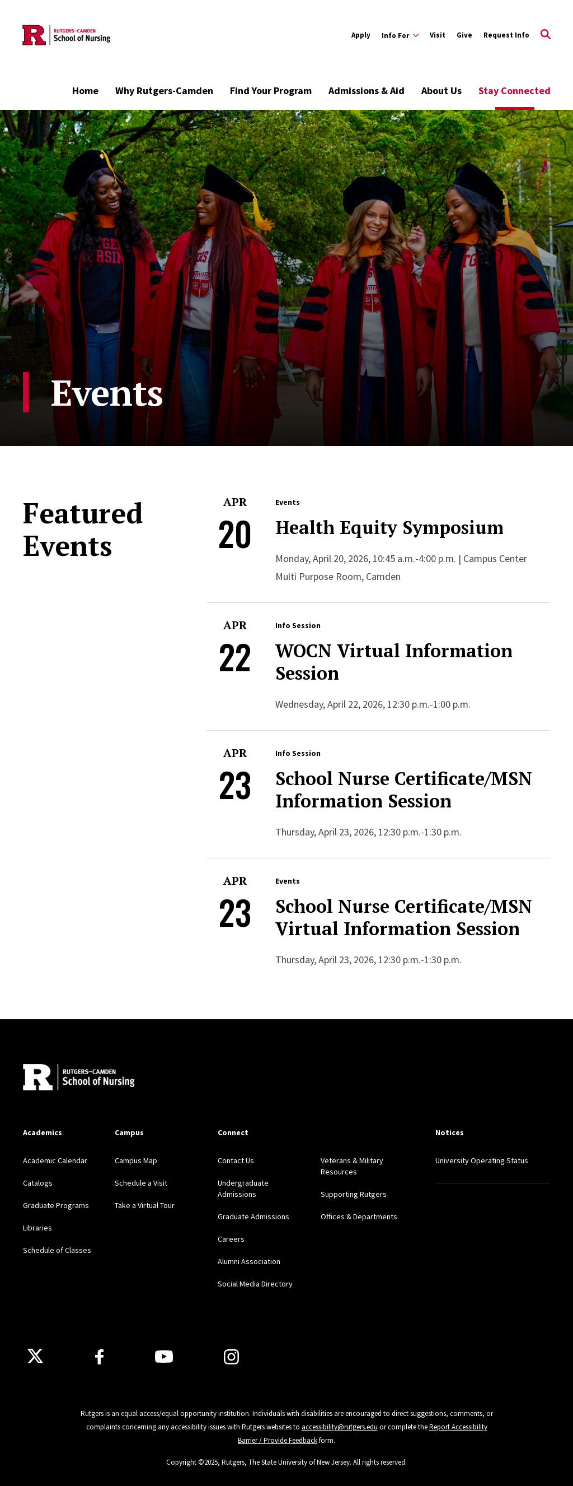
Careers (231, 1239)
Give (464, 35)
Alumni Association (249, 1261)
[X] (35, 1356)
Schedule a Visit (141, 1183)
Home (85, 90)
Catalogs (38, 1183)
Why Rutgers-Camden (164, 90)
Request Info (506, 35)
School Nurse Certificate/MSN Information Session (403, 789)
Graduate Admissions (253, 1216)
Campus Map (136, 1160)
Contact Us (236, 1160)
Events (287, 502)
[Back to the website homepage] (67, 35)
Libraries (37, 1228)
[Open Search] (546, 35)
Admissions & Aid (366, 90)
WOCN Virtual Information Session (394, 662)
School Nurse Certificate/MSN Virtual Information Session (403, 917)
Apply (360, 35)
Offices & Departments (359, 1216)
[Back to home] (79, 1078)
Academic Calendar (55, 1160)
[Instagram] (231, 1356)
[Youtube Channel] (164, 1356)
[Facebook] (99, 1356)
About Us (441, 90)
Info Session (298, 625)
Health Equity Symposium (389, 527)
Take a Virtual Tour (145, 1205)
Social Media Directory (255, 1284)
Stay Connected (514, 90)
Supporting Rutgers (354, 1194)
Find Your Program (271, 90)
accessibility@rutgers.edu (340, 1427)
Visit (437, 35)
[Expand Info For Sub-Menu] (400, 35)
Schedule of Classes (57, 1250)
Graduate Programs (56, 1205)
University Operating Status (481, 1160)
